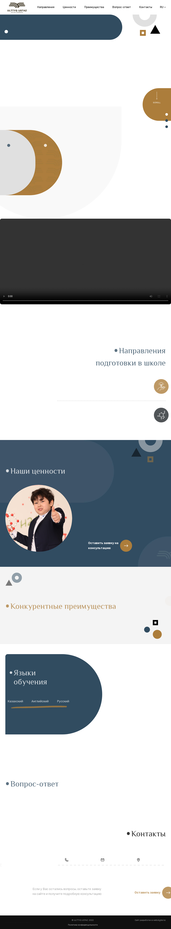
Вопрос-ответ (121, 6)
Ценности (69, 6)
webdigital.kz (159, 922)
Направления (45, 6)
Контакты (145, 6)
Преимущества (94, 6)
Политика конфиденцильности (83, 925)
